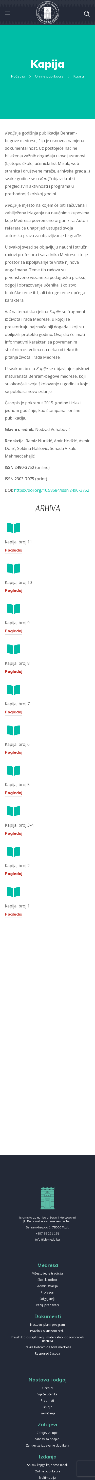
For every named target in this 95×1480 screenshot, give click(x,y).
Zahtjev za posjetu (47, 1439)
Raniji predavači (47, 1305)
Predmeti (47, 1401)
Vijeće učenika (47, 1394)
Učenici (47, 1388)
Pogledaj (13, 550)
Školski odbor (47, 1280)
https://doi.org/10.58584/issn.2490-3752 (51, 490)
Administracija (47, 1286)
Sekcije (47, 1407)
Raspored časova (47, 1354)
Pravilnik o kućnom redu (47, 1331)
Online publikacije (49, 76)
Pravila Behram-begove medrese (47, 1347)
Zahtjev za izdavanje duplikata (47, 1446)
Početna (18, 76)
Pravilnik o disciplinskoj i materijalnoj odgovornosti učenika (47, 1339)
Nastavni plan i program (47, 1325)
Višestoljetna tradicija (47, 1274)
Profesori (47, 1293)
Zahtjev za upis (47, 1433)
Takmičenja (47, 1413)
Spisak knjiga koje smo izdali (47, 1465)
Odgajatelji (47, 1299)
